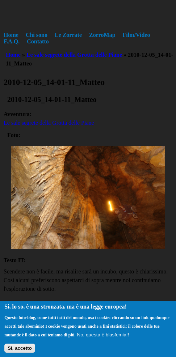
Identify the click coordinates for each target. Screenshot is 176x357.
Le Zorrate (68, 35)
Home (11, 35)
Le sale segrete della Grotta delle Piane (74, 55)
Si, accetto (20, 351)
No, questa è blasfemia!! (103, 337)
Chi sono (36, 35)
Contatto (38, 41)
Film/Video (136, 35)
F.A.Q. (12, 41)
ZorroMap (102, 35)
